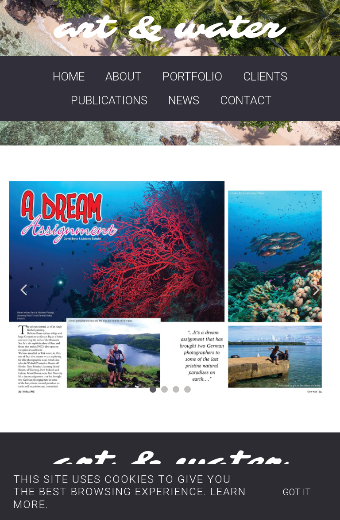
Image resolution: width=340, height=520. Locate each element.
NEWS (183, 100)
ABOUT (123, 76)
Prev (24, 289)
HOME (69, 76)
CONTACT (246, 100)
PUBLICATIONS (109, 100)
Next (316, 289)
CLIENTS (265, 76)
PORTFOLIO (192, 76)
